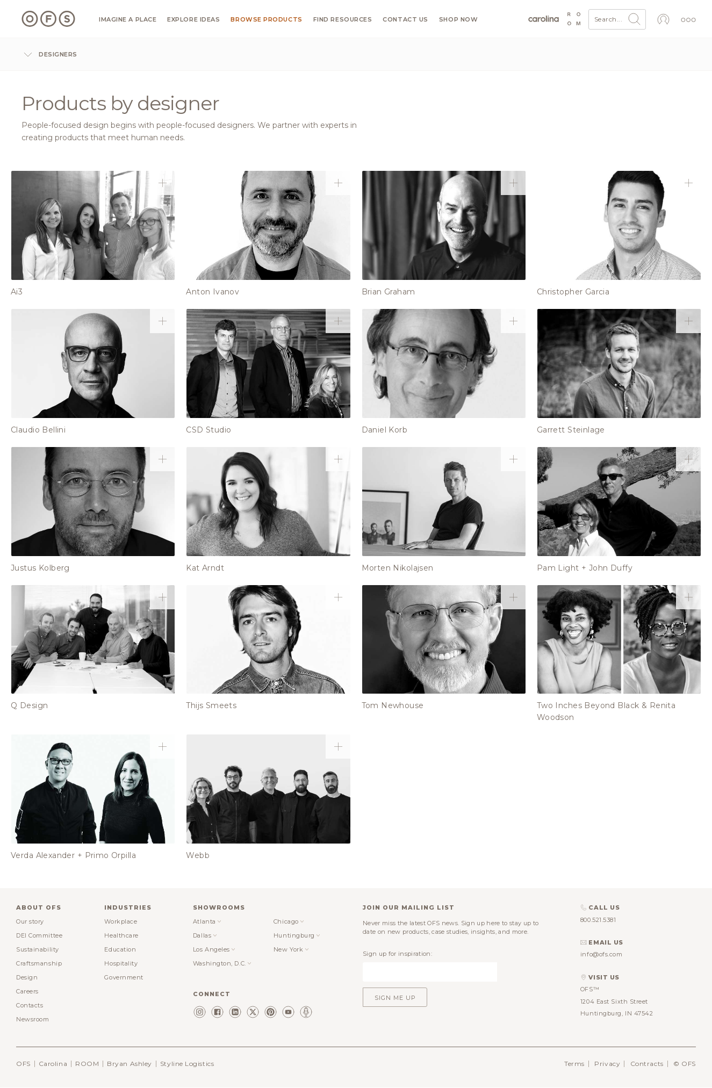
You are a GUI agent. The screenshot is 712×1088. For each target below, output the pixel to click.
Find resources (342, 20)
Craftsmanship (39, 963)
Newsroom (32, 1019)
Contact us (405, 20)
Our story (30, 921)
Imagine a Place (127, 20)
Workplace (120, 921)
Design (27, 977)
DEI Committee (39, 935)
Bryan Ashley (129, 1064)
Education (120, 949)
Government (123, 977)
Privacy (607, 1064)
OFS (23, 1064)
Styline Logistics (187, 1064)
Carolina (53, 1064)
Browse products (266, 20)
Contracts (647, 1064)
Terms (574, 1064)
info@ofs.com (601, 954)
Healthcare (121, 935)
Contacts (29, 1005)
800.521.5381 (598, 920)
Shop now (458, 20)
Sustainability (37, 949)
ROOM (87, 1064)
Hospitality (121, 963)
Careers (27, 991)
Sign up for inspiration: (397, 953)
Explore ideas (193, 20)
